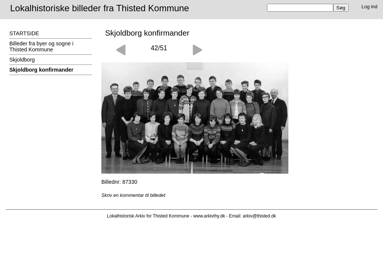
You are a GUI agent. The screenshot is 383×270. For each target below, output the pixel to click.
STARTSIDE (24, 33)
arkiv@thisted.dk (259, 216)
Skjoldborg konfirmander (41, 70)
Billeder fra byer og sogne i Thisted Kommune (41, 46)
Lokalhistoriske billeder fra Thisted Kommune (99, 8)
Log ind (370, 6)
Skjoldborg (22, 60)
